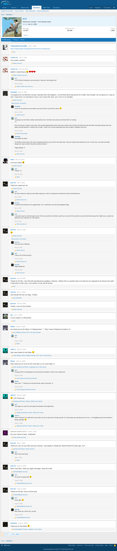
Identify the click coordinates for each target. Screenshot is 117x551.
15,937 (25, 30)
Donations (56, 7)
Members (36, 7)
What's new (25, 7)
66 (13, 534)
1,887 (112, 30)
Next (17, 534)
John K (13, 349)
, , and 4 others (27, 401)
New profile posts (30, 11)
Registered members (7, 11)
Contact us (80, 545)
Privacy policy (99, 545)
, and (20, 75)
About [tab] (22, 39)
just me (13, 182)
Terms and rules (89, 545)
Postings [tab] (15, 39)
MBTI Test (46, 7)
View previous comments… (19, 103)
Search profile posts (43, 11)
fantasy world (46, 22)
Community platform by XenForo (58, 549)
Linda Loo (14, 57)
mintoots (13, 523)
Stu (11, 315)
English (7, 545)
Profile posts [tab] (6, 39)
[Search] (107, 7)
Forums (13, 7)
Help (106, 545)
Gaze (12, 159)
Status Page (71, 545)
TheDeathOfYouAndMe (18, 46)
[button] (8, 7)
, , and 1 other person (32, 355)
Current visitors (19, 11)
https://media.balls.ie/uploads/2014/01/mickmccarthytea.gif (30, 49)
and (17, 63)
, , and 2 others (27, 529)
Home (5, 7)
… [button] (10, 534)
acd (16, 78)
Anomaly (13, 92)
